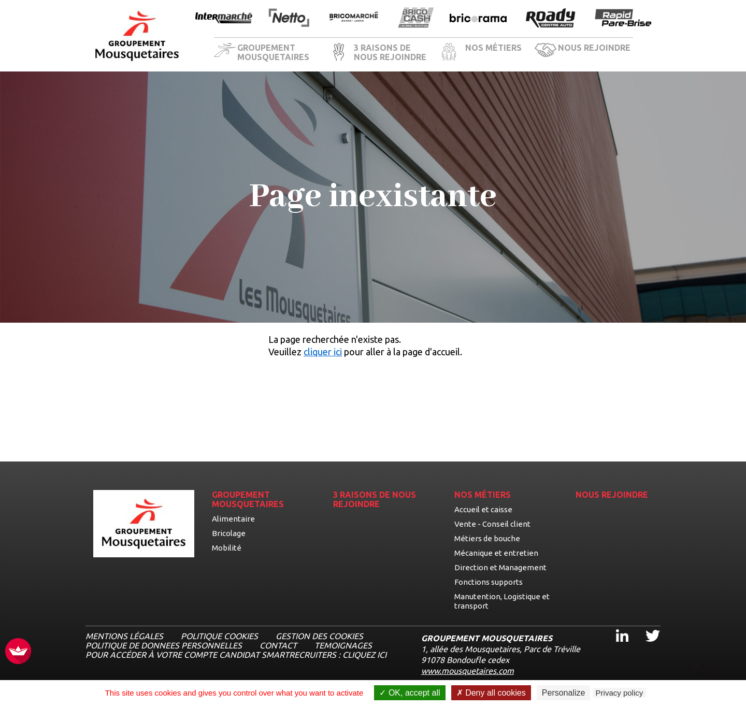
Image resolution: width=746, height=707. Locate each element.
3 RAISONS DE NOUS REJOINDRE (390, 52)
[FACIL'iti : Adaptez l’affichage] (18, 652)
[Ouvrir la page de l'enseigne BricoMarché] (354, 18)
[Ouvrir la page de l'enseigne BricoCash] (416, 18)
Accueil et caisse (483, 509)
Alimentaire (233, 518)
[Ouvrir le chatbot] (705, 668)
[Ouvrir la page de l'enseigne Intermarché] (224, 18)
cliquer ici (323, 352)
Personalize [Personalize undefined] (563, 692)
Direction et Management (500, 567)
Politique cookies (219, 636)
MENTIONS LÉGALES (124, 636)
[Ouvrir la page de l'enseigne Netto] (289, 18)
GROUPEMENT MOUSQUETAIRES (273, 52)
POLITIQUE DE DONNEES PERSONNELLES (163, 645)
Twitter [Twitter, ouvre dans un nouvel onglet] (646, 626)
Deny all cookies (491, 692)
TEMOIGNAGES (343, 645)
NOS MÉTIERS (493, 47)
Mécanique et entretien (496, 553)
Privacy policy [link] (619, 692)
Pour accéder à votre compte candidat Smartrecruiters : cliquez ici (235, 654)
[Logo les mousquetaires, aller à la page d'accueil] (137, 36)
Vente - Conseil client (492, 524)
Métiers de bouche (487, 538)
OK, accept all (409, 692)
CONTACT (278, 645)
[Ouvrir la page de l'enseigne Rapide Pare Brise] (623, 18)
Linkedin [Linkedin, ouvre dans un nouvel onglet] (616, 626)
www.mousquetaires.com (467, 670)
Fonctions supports (488, 582)
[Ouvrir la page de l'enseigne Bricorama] (478, 18)
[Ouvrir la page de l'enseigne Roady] (550, 18)
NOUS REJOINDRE (594, 47)
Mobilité (226, 547)
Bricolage (229, 533)
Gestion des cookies (319, 636)
